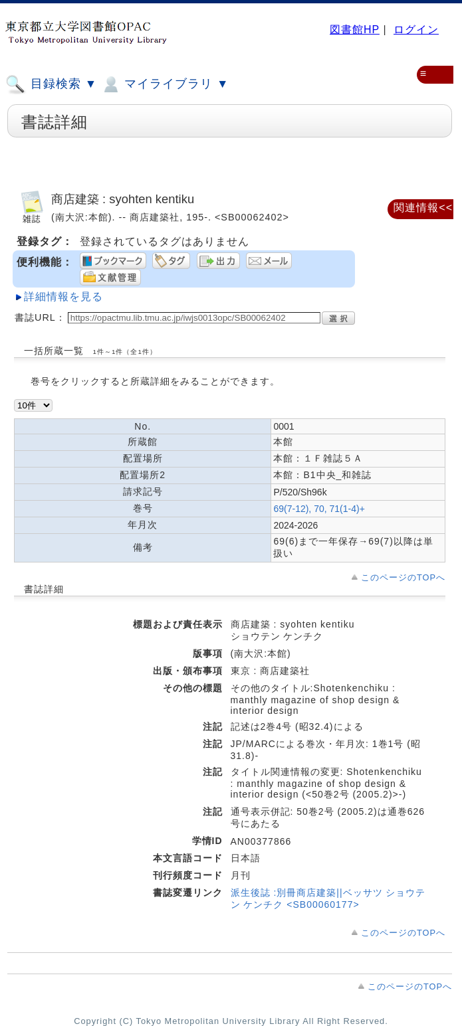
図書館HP (355, 29)
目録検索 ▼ (51, 84)
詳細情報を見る (63, 296)
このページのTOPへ (403, 577)
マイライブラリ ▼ (164, 84)
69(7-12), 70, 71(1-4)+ (318, 508)
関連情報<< (423, 207)
